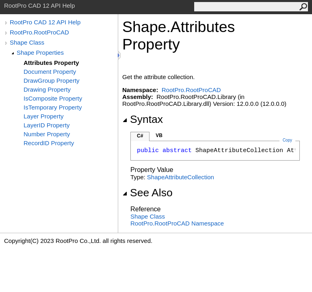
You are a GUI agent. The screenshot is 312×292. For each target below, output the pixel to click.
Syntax (142, 119)
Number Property (47, 134)
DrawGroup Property (52, 80)
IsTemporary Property (53, 107)
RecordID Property (49, 143)
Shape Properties (40, 52)
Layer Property (43, 116)
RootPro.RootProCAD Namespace (177, 223)
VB (159, 135)
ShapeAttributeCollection (180, 177)
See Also (147, 193)
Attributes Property (51, 62)
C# (140, 136)
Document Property (50, 71)
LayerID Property (46, 125)
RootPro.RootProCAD (39, 32)
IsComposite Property (53, 98)
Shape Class (27, 42)
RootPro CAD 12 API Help (45, 22)
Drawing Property (47, 89)
